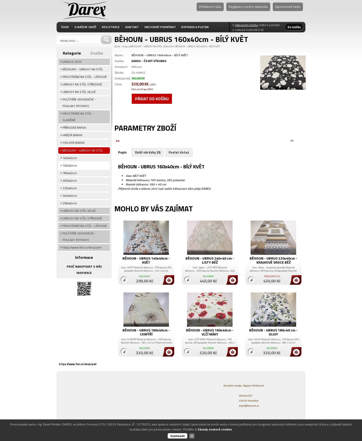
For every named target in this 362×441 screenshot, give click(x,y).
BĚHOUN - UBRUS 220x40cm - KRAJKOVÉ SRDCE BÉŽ (273, 260)
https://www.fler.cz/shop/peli (78, 364)
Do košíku (294, 27)
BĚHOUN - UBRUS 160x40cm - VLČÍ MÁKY (210, 332)
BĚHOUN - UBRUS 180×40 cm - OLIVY (273, 332)
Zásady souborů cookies (215, 429)
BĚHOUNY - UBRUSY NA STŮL (146, 46)
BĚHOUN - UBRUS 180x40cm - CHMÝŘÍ (146, 332)
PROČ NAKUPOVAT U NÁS (84, 266)
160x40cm (169, 46)
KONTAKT (132, 27)
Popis (122, 152)
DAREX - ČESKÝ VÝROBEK (148, 61)
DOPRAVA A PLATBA (195, 27)
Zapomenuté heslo (287, 6)
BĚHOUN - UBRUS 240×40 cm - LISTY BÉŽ (210, 260)
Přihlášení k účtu (210, 6)
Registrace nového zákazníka (248, 6)
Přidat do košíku (152, 99)
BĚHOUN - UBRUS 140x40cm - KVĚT (146, 260)
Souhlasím (177, 435)
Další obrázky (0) (147, 152)
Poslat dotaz (179, 152)
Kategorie (72, 53)
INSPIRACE (84, 272)
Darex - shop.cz (122, 46)
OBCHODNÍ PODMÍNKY (160, 27)
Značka (96, 53)
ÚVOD (65, 27)
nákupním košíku (246, 25)
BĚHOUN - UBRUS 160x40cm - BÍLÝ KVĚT (197, 46)
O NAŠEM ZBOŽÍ (85, 27)
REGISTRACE (111, 27)
